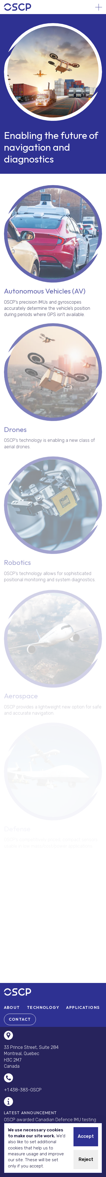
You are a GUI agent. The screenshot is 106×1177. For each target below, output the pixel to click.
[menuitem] (12, 1007)
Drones (15, 432)
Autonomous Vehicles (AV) (44, 293)
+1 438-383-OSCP (23, 1090)
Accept (86, 1136)
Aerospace (21, 698)
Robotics (17, 565)
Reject (86, 1159)
